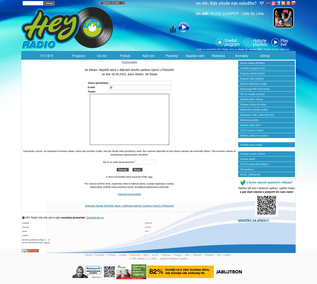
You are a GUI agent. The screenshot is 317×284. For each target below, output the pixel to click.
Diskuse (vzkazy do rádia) (253, 104)
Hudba (123, 255)
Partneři (197, 255)
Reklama (218, 56)
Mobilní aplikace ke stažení (254, 135)
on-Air (155, 255)
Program (78, 56)
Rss (219, 255)
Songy (178, 255)
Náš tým (148, 56)
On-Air (102, 56)
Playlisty (172, 56)
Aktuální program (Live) (252, 68)
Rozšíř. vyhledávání (250, 174)
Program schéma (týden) (252, 73)
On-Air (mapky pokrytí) (252, 94)
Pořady (125, 56)
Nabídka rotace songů (251, 144)
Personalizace (247, 169)
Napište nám (195, 56)
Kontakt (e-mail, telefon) (252, 153)
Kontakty (241, 56)
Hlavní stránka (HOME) (252, 63)
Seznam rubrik (247, 159)
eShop (265, 56)
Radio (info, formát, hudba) (254, 109)
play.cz (47, 243)
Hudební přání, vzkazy (251, 99)
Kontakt (209, 255)
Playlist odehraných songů (253, 83)
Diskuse (166, 255)
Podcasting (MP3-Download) (255, 88)
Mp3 (146, 255)
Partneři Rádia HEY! (250, 125)
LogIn (227, 255)
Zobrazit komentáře (129, 194)
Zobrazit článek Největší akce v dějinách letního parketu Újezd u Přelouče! (129, 205)
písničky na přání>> (253, 220)
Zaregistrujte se (95, 217)
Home (88, 255)
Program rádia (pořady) (252, 78)
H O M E (47, 56)
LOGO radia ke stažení (251, 130)
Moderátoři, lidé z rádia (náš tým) (257, 114)
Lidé (187, 255)
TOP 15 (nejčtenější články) (254, 164)
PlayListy (135, 255)
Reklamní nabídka (249, 120)
